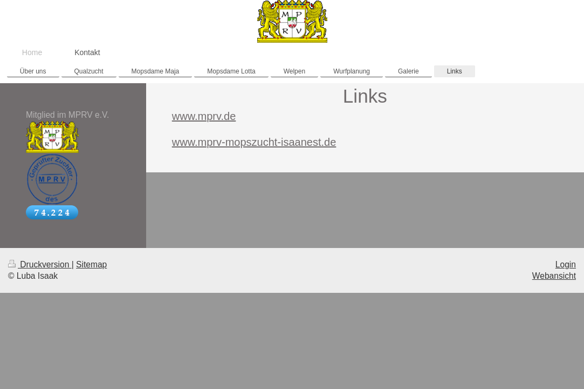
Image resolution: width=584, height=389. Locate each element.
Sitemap (91, 264)
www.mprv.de (204, 116)
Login (565, 264)
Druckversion (40, 264)
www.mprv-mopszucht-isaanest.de (254, 142)
